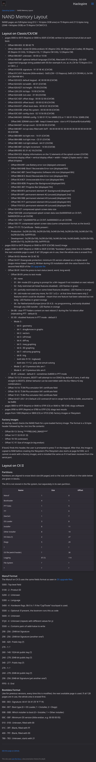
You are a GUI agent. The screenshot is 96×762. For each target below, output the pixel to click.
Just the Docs (16, 759)
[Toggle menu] (92, 4)
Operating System (8, 10)
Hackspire (44, 4)
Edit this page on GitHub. (11, 751)
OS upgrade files (64, 579)
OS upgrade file (38, 266)
